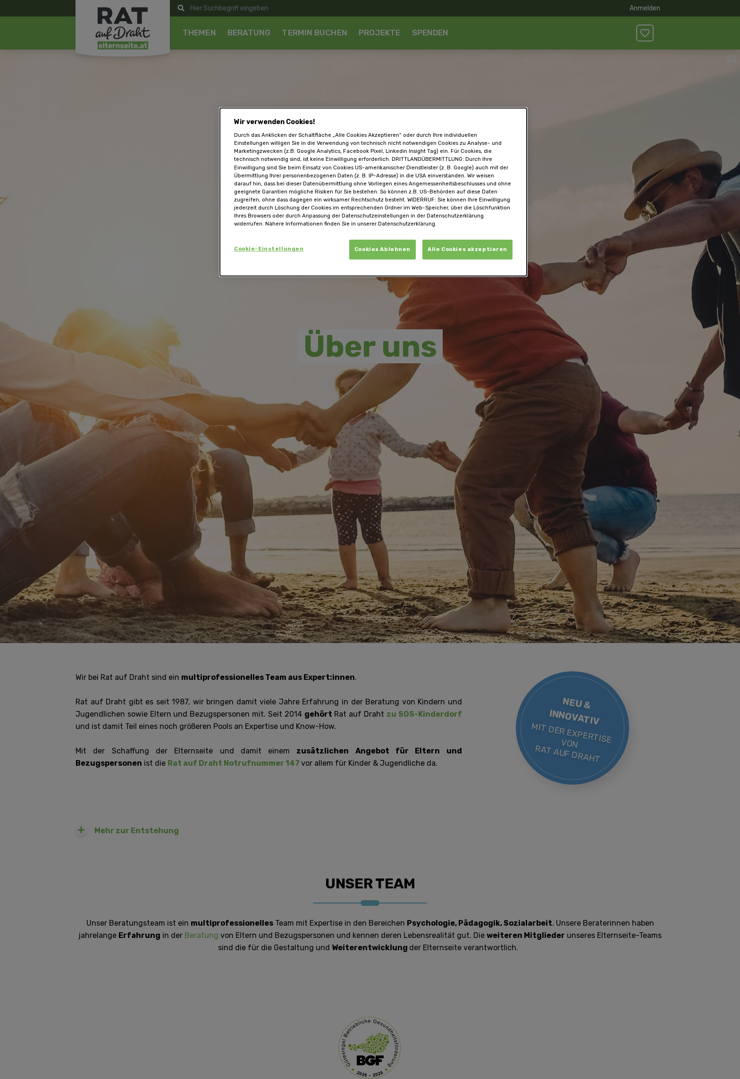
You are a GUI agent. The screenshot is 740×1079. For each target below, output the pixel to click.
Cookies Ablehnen (382, 249)
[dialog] (373, 192)
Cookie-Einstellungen (268, 248)
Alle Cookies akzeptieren (467, 249)
